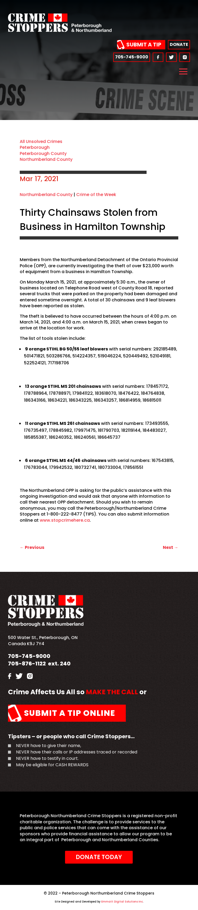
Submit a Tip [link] (143, 44)
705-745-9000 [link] (131, 57)
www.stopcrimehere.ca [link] (65, 520)
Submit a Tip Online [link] (69, 713)
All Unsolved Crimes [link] (41, 141)
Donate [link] (179, 44)
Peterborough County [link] (43, 153)
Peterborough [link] (35, 147)
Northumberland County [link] (46, 159)
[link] (60, 30)
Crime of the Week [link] (96, 194)
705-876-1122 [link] (27, 663)
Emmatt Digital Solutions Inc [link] (121, 902)
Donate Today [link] (99, 857)
